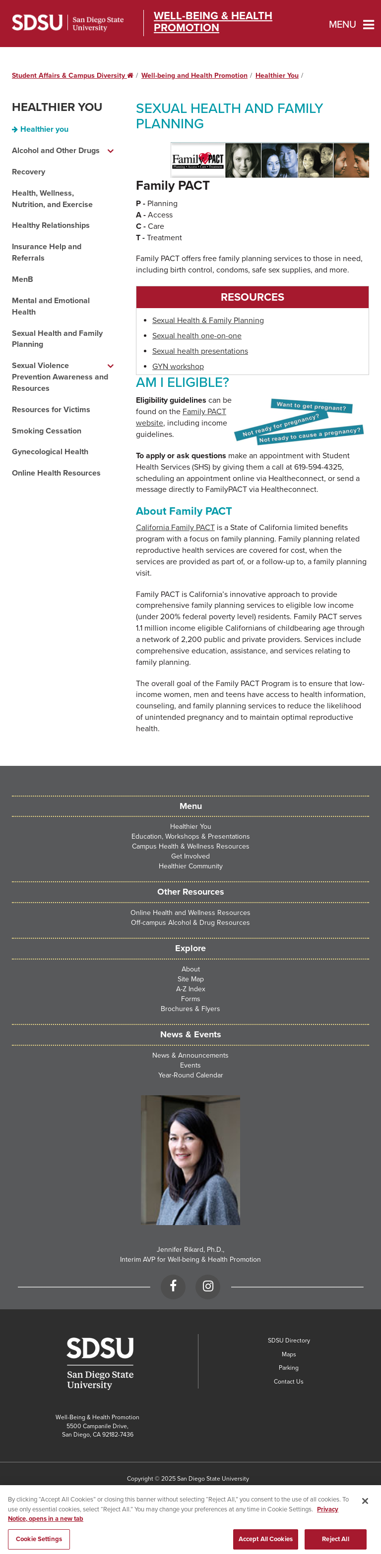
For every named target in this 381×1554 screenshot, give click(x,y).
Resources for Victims (51, 410)
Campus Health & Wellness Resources (191, 846)
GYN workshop (178, 367)
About (191, 969)
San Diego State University (68, 23)
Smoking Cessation (46, 431)
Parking (289, 1367)
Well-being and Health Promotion (194, 75)
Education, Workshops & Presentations (190, 836)
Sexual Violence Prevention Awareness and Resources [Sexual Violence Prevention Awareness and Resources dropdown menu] (60, 377)
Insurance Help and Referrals (46, 252)
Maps (289, 1354)
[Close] (365, 1505)
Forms (190, 999)
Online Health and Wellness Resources (190, 913)
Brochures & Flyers (190, 1009)
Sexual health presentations (200, 351)
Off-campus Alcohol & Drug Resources (190, 922)
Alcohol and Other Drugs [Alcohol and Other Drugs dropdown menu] (56, 151)
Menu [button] (342, 25)
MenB (22, 279)
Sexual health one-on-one (197, 336)
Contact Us (289, 1381)
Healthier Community (191, 866)
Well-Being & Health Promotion (213, 21)
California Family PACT (175, 528)
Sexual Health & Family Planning (208, 320)
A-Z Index (190, 989)
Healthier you (44, 129)
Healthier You (277, 75)
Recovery (28, 172)
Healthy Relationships (51, 225)
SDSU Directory (289, 1340)
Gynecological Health (50, 452)
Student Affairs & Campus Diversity (72, 75)
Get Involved (190, 856)
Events (190, 1065)
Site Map (191, 979)
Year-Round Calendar (190, 1075)
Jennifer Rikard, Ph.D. (190, 1249)
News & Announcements (190, 1055)
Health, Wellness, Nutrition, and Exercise (52, 199)
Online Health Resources (56, 473)
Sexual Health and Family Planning (57, 339)
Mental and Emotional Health (51, 306)
